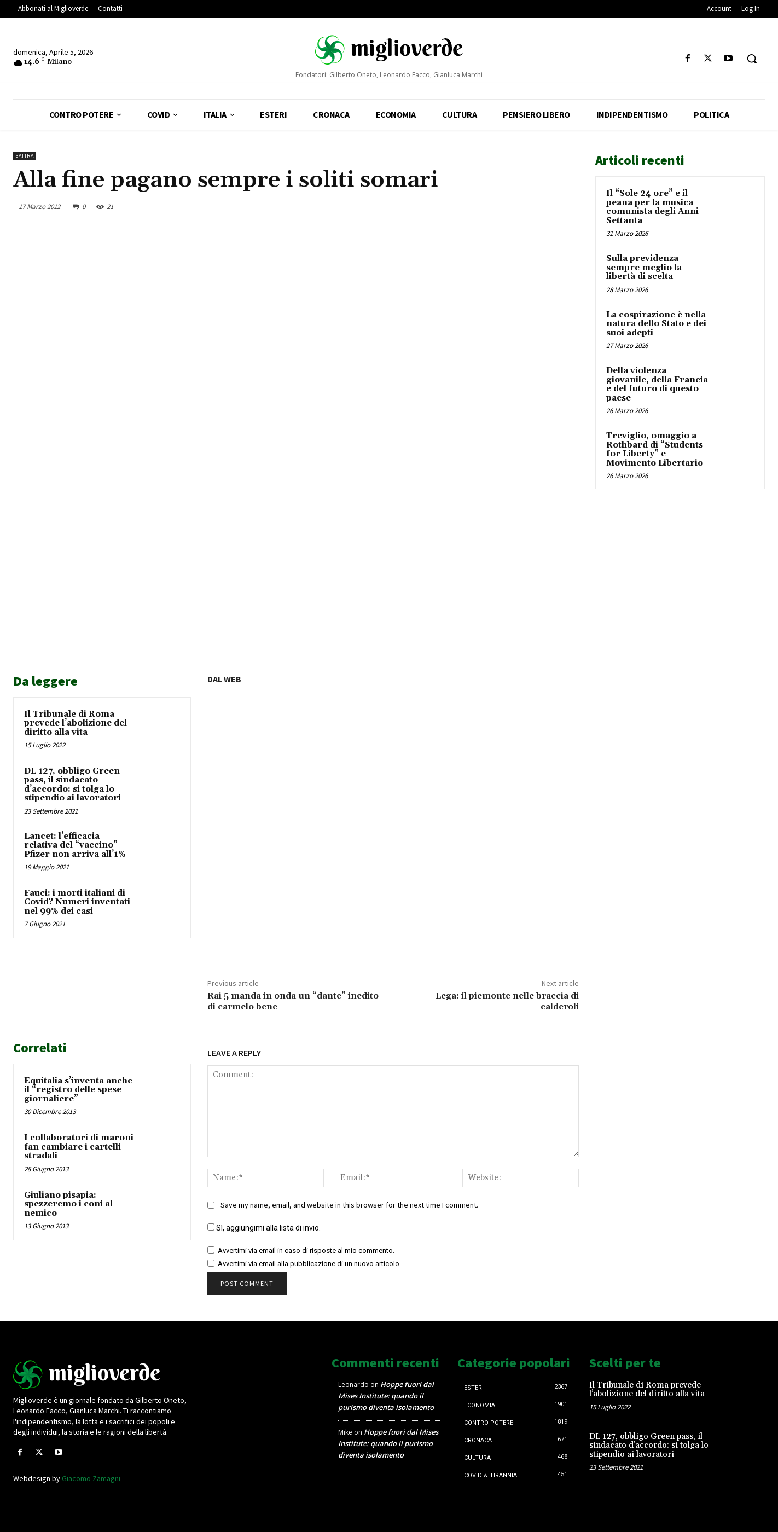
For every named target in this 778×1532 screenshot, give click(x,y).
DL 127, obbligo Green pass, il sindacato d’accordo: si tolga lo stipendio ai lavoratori (72, 785)
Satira (24, 156)
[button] (752, 58)
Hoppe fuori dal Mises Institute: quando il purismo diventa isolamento (386, 1395)
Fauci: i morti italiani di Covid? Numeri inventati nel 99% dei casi (77, 902)
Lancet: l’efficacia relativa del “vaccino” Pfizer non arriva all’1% (75, 845)
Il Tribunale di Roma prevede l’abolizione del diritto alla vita (75, 723)
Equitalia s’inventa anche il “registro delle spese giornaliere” (78, 1090)
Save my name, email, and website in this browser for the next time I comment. (349, 1205)
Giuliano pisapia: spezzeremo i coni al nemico (68, 1204)
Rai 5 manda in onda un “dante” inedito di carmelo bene (293, 1001)
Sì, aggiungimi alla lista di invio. (264, 1227)
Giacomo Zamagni (91, 1478)
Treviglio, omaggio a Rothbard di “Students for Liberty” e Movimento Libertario (654, 449)
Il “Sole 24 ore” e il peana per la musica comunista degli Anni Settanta (652, 207)
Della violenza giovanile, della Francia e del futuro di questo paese (657, 384)
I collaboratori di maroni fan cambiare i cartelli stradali (78, 1147)
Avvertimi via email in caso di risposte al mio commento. (306, 1250)
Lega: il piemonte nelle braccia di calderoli (507, 1001)
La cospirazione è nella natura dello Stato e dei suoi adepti (656, 324)
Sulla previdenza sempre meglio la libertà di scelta (644, 267)
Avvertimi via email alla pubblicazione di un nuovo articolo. (309, 1264)
